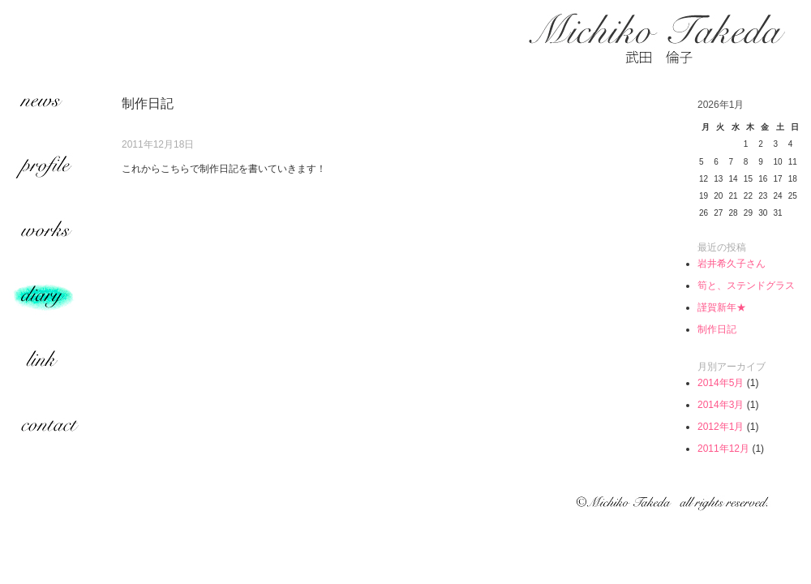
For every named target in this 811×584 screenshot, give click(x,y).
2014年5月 (720, 383)
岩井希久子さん (731, 263)
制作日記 (716, 329)
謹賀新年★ (721, 307)
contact (48, 430)
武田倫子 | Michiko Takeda (657, 38)
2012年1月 (720, 426)
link (48, 365)
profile (48, 170)
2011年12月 (723, 448)
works (48, 235)
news (48, 105)
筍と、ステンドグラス (746, 285)
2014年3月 (720, 404)
